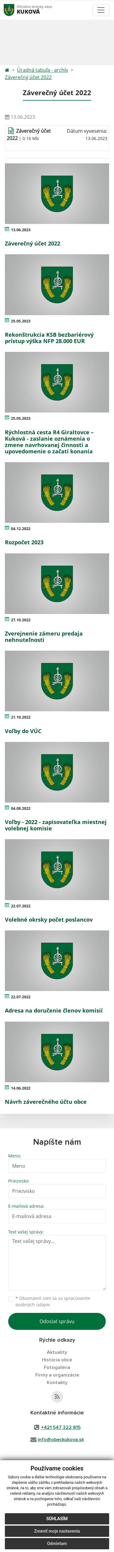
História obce (57, 1359)
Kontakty (57, 1382)
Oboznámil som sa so (53, 1301)
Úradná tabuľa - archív (42, 70)
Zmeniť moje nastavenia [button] (57, 1531)
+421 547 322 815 (61, 1427)
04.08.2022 (20, 808)
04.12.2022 (20, 528)
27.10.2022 (20, 619)
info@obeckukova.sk (61, 1439)
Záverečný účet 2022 (28, 77)
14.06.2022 (20, 1088)
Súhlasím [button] (57, 1518)
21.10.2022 (20, 717)
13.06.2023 (20, 229)
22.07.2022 (20, 906)
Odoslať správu (57, 1321)
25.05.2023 (20, 321)
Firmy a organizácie (57, 1375)
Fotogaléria (57, 1367)
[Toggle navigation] (100, 10)
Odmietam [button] (57, 1543)
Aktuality (57, 1352)
